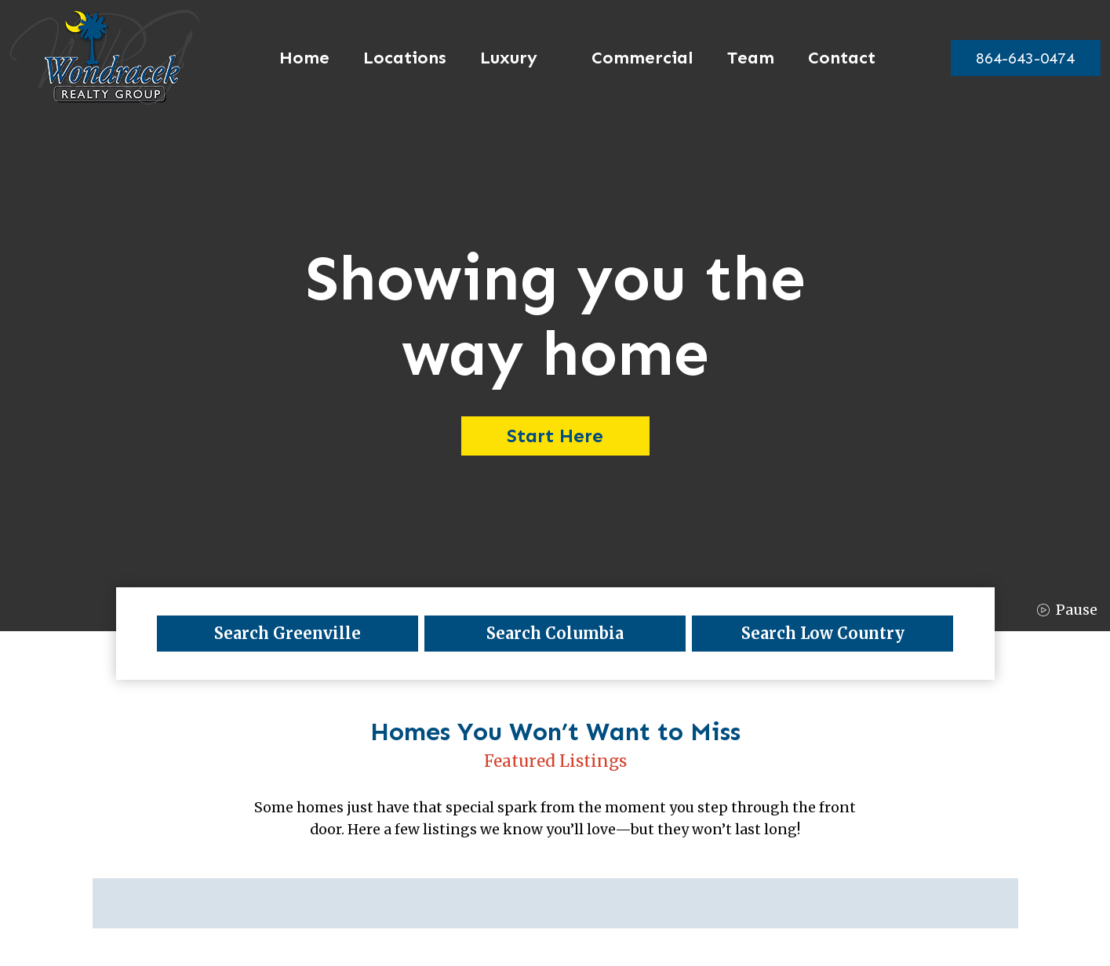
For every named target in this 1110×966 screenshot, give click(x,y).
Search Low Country (822, 633)
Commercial (635, 58)
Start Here (555, 435)
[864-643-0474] (1018, 58)
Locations (397, 58)
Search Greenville (287, 633)
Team (743, 58)
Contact (834, 58)
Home (297, 58)
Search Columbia (555, 633)
